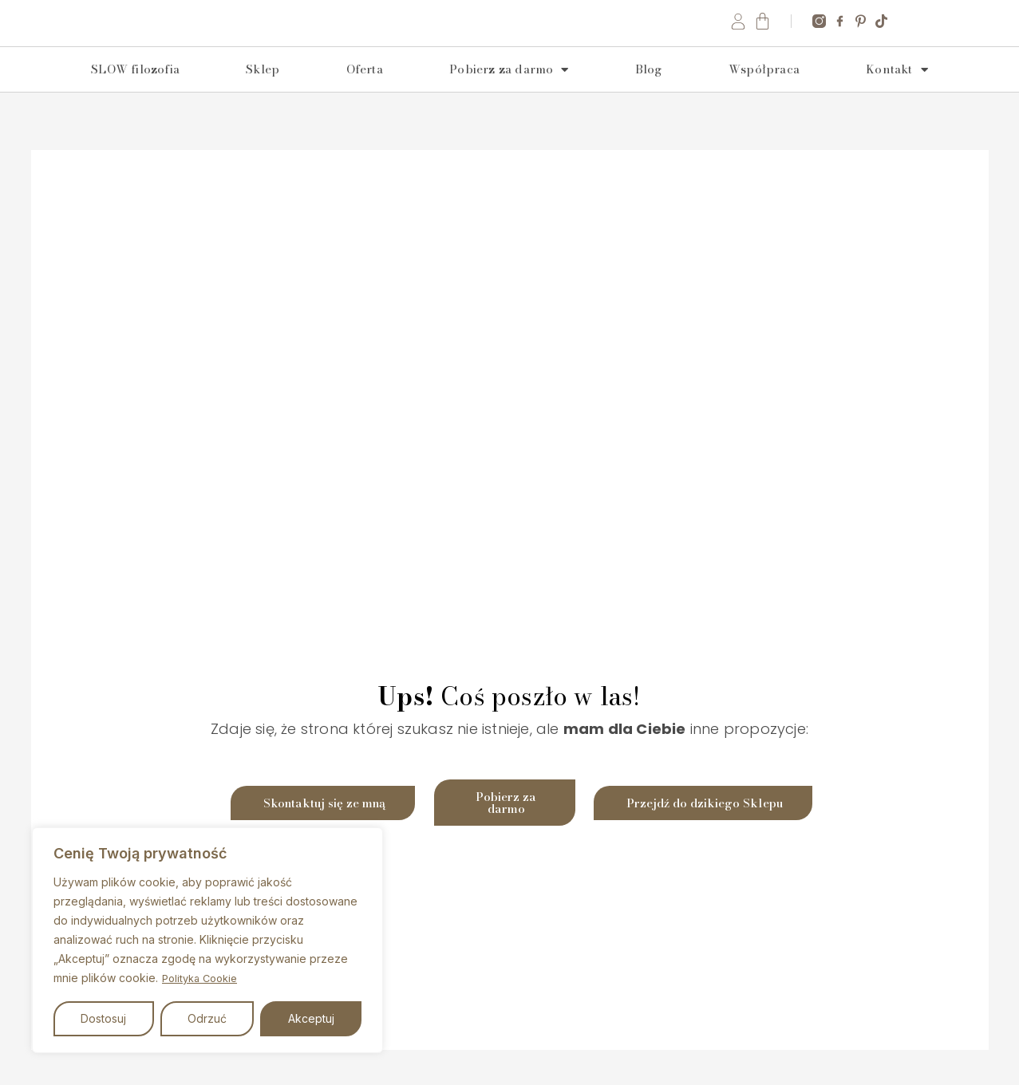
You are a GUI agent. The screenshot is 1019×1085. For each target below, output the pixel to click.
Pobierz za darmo (508, 93)
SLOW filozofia (135, 92)
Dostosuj (103, 1018)
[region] (207, 940)
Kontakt (897, 93)
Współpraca (764, 92)
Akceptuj (311, 1018)
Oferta (364, 92)
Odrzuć (207, 1018)
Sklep (262, 92)
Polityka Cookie (203, 978)
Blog (648, 92)
